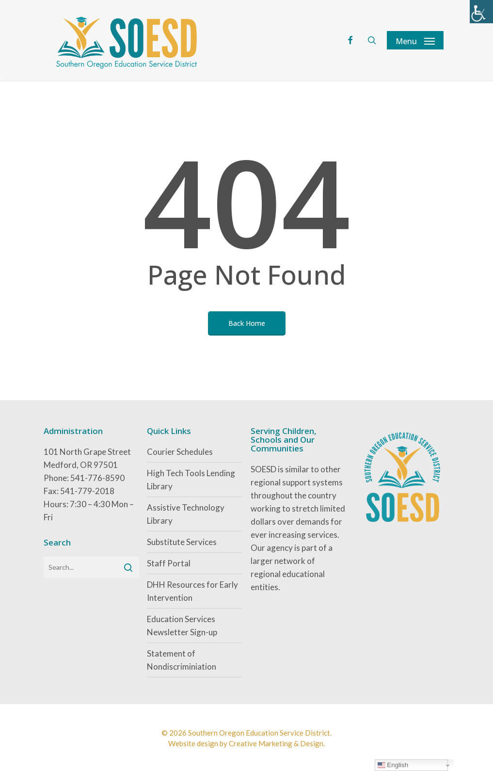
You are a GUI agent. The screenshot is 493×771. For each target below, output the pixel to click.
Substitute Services (182, 542)
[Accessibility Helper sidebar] (481, 11)
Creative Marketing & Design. (277, 743)
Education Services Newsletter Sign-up (182, 625)
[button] (415, 40)
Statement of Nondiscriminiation (181, 660)
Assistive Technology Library (185, 514)
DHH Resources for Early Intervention (192, 591)
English (393, 765)
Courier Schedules (180, 452)
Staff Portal (169, 563)
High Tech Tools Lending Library (191, 479)
